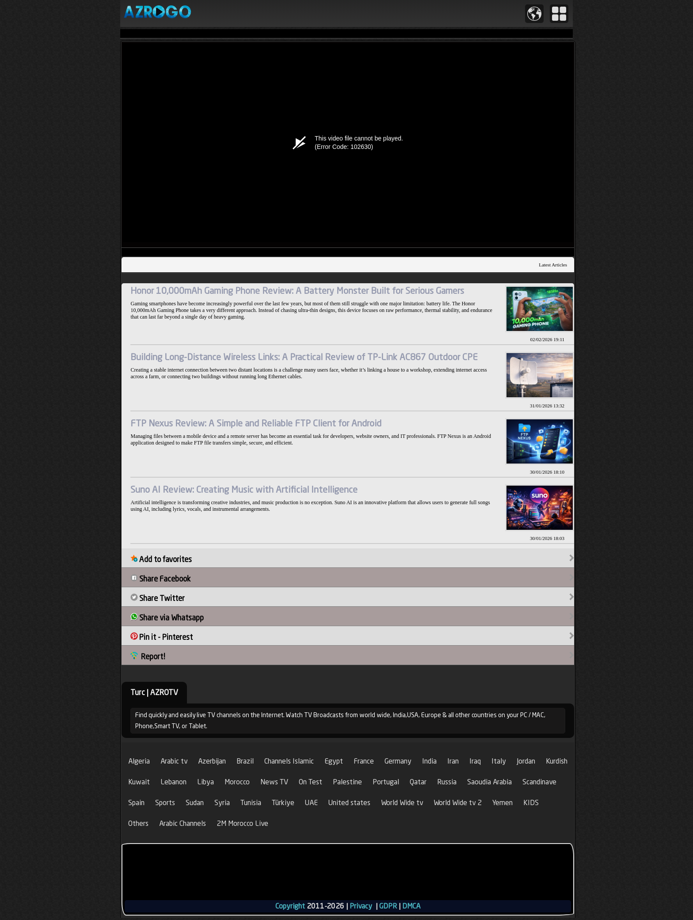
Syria (222, 802)
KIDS (531, 802)
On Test (310, 781)
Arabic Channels (182, 823)
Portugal (386, 781)
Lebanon (173, 781)
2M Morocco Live (242, 823)
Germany (398, 761)
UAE (311, 802)
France (364, 761)
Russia (447, 781)
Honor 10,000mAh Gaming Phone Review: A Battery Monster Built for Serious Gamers (297, 290)
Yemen (502, 802)
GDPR (388, 906)
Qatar (418, 781)
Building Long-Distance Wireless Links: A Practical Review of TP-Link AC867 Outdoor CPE (304, 357)
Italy (498, 761)
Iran (453, 761)
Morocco (237, 781)
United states (349, 802)
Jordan (526, 761)
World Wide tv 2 (458, 802)
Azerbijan (212, 761)
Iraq (475, 761)
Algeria (139, 761)
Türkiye (283, 802)
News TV (274, 781)
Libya (205, 781)
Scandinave (539, 781)
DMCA (411, 906)
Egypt (333, 761)
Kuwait (139, 781)
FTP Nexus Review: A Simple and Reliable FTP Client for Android (255, 423)
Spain (136, 802)
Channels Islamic (289, 761)
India (429, 761)
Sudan (195, 802)
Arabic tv (173, 761)
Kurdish (556, 761)
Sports (165, 802)
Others (138, 823)
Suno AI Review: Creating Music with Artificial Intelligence (244, 489)
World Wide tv (402, 802)
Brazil (245, 761)
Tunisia (250, 802)
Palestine (347, 781)
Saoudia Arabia (489, 781)
